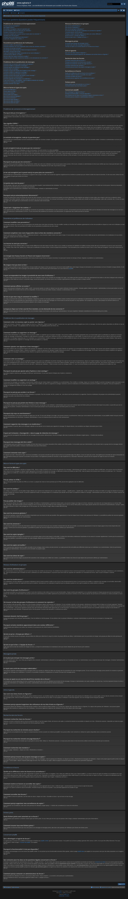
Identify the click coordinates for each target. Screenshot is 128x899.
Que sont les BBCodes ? (10, 89)
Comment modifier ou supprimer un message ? (16, 65)
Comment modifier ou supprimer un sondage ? (15, 72)
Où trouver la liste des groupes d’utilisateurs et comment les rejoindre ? (83, 30)
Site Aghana (9, 10)
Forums (18, 10)
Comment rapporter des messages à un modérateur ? (17, 78)
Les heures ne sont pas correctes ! (12, 48)
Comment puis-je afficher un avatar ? (13, 54)
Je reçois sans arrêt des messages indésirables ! (77, 45)
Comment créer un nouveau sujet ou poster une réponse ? (19, 64)
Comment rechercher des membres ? (74, 65)
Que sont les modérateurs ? (72, 27)
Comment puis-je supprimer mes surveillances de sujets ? (80, 78)
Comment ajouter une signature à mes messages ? (17, 67)
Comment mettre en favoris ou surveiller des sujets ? (78, 74)
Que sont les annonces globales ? (12, 96)
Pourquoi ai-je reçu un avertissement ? (13, 77)
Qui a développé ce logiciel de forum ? (75, 92)
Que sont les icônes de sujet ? (11, 102)
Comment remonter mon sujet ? (12, 83)
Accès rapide (4, 11)
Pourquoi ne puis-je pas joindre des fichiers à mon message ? (19, 75)
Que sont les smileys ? (9, 93)
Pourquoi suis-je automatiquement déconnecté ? (16, 37)
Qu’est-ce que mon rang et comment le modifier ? (16, 56)
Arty (61, 892)
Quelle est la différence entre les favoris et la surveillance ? (80, 73)
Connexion (14, 12)
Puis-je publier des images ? (11, 94)
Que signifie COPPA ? (9, 27)
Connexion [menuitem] (122, 11)
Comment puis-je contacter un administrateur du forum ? (79, 97)
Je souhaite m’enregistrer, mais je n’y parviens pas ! (17, 29)
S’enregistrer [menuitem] (124, 11)
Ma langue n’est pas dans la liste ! (12, 51)
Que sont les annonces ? (10, 97)
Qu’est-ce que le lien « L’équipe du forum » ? (76, 37)
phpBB (70, 268)
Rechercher (6, 12)
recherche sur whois (100, 862)
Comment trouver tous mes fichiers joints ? (76, 86)
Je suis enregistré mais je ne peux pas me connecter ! (17, 30)
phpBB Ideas (81, 851)
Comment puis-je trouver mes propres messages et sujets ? (80, 67)
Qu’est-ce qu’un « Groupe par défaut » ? (75, 35)
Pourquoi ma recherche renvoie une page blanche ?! (78, 63)
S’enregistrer (22, 12)
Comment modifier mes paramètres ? (13, 45)
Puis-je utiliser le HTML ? (10, 91)
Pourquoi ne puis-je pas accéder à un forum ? (15, 73)
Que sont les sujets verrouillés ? (12, 101)
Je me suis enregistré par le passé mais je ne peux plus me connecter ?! (22, 34)
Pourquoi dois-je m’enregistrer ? (12, 25)
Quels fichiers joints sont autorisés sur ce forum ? (77, 84)
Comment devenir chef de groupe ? (74, 32)
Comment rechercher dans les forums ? (75, 60)
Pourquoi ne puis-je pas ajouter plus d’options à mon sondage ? (20, 70)
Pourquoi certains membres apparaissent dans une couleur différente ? (83, 34)
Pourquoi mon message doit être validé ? (14, 82)
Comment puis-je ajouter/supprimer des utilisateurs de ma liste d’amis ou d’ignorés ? (86, 54)
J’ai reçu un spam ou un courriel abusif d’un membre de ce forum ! (82, 46)
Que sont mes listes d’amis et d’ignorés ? (75, 52)
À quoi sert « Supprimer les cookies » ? (14, 38)
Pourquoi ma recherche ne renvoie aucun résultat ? (78, 62)
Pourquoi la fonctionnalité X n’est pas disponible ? (78, 93)
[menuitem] (118, 10)
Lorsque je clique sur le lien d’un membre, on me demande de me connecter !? (26, 58)
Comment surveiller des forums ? (73, 76)
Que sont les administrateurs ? (73, 25)
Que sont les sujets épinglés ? (11, 99)
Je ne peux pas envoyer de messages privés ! (77, 43)
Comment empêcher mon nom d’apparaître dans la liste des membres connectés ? (25, 46)
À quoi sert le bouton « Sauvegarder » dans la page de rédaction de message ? (24, 80)
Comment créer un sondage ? (11, 69)
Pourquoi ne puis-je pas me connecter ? (14, 32)
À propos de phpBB (25, 842)
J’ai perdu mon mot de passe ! (11, 35)
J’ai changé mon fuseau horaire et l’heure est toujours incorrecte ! (20, 49)
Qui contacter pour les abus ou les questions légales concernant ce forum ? (84, 95)
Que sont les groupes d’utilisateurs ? (74, 29)
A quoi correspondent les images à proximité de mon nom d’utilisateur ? (22, 53)
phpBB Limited (44, 840)
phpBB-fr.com (66, 894)
